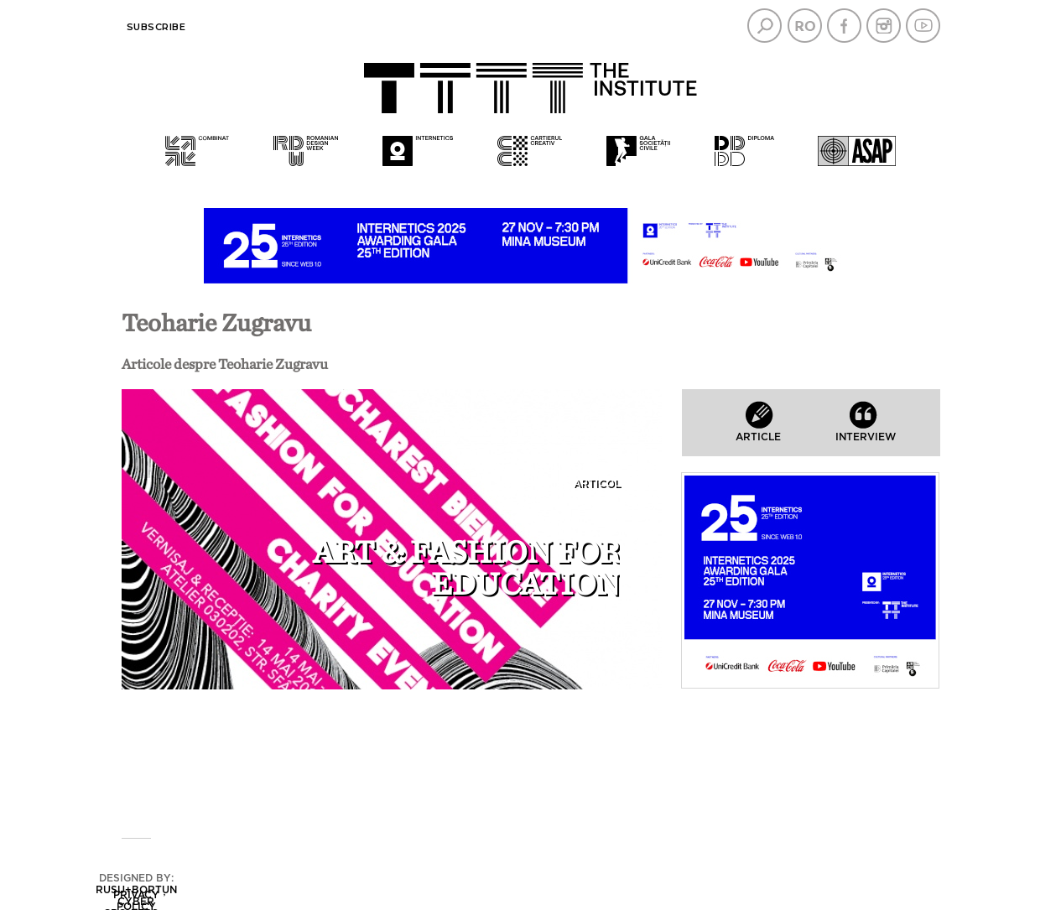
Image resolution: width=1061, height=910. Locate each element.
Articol (596, 483)
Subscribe (156, 27)
